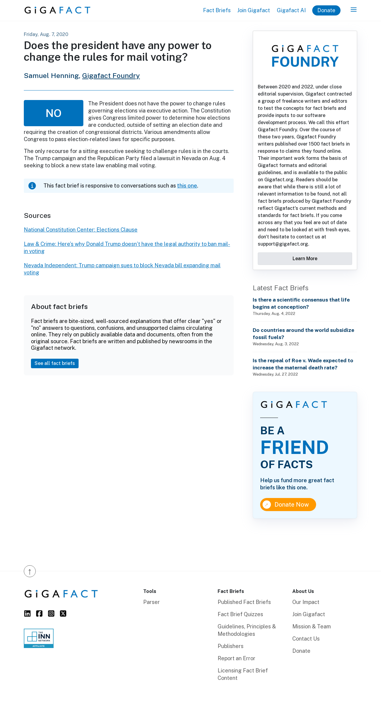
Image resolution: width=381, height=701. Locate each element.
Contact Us (306, 639)
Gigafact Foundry (111, 75)
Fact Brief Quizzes (240, 614)
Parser (151, 602)
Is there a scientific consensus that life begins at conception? (301, 303)
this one (187, 185)
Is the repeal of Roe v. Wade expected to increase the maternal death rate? (303, 364)
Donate (326, 10)
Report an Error (236, 658)
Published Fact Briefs (244, 602)
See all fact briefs (55, 363)
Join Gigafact (253, 10)
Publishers (230, 646)
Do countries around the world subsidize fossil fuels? (303, 333)
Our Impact (305, 602)
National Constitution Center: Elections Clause (81, 230)
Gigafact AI (291, 10)
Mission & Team (311, 626)
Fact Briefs (217, 10)
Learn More (305, 258)
